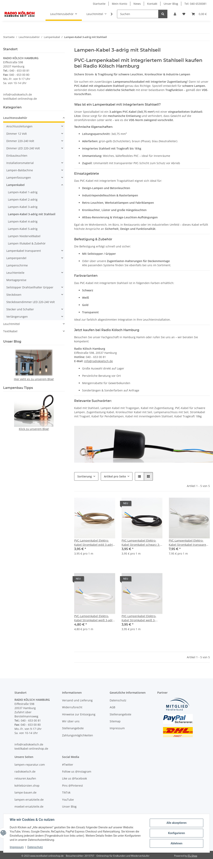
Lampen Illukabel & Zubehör (27, 243)
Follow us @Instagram (76, 771)
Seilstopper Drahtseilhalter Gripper (29, 287)
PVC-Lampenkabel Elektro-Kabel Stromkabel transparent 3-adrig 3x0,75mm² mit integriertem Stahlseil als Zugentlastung (189, 543)
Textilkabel (10, 331)
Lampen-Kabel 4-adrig (22, 221)
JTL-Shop (192, 855)
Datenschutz (35, 847)
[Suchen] (137, 14)
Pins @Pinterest (72, 785)
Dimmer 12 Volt (16, 133)
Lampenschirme (17, 265)
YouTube (68, 799)
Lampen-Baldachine (19, 170)
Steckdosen (13, 294)
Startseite (99, 4)
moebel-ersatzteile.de (28, 806)
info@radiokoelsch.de (98, 361)
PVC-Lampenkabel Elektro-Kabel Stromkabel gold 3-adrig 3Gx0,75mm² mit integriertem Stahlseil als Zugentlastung (94, 543)
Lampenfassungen (18, 177)
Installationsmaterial (20, 163)
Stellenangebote (73, 728)
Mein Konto (119, 4)
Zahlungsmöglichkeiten (77, 735)
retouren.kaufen (25, 778)
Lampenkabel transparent (23, 251)
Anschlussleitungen (19, 126)
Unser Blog (171, 4)
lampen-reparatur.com (29, 764)
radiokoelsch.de (25, 771)
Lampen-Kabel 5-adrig (22, 229)
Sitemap (115, 721)
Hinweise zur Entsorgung (78, 714)
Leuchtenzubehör (15, 118)
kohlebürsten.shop (26, 785)
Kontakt (152, 4)
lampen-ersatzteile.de (29, 799)
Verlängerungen (17, 316)
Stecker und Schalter (20, 309)
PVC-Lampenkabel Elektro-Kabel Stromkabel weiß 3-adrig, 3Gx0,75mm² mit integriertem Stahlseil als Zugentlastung (139, 618)
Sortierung (84, 476)
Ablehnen (176, 843)
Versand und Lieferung (77, 700)
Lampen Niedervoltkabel (24, 236)
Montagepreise (16, 280)
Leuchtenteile (15, 273)
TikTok (66, 792)
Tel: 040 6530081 (195, 4)
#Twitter (67, 764)
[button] (175, 14)
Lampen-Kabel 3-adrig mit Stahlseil (31, 214)
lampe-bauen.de (25, 792)
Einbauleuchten (16, 155)
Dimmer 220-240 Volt (20, 141)
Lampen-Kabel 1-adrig (22, 192)
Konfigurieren (176, 833)
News (137, 4)
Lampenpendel (16, 258)
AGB (112, 707)
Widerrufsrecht (72, 707)
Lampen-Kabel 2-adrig (22, 199)
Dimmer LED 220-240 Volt (23, 148)
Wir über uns (71, 721)
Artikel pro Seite (115, 476)
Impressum (17, 847)
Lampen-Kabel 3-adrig (22, 207)
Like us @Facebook (74, 778)
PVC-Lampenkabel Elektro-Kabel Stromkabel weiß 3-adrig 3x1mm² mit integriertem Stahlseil (94, 618)
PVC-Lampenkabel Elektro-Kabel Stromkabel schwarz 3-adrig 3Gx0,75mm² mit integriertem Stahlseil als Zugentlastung (141, 543)
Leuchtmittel (11, 324)
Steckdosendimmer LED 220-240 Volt (30, 302)
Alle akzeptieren (176, 822)
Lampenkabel (15, 185)
